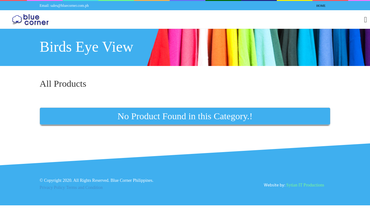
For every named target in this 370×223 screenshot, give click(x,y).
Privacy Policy (53, 189)
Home (320, 5)
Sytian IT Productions (303, 186)
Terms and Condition (86, 189)
